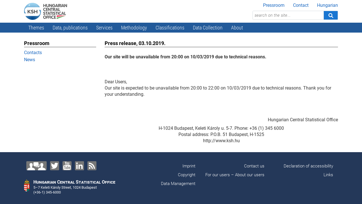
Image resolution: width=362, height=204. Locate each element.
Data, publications (70, 28)
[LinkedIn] (79, 165)
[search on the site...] (288, 15)
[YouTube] (67, 165)
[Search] (331, 15)
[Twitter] (54, 165)
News (29, 59)
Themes (36, 28)
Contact (301, 5)
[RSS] (91, 165)
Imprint (188, 166)
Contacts (33, 52)
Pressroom (274, 5)
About (237, 28)
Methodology (134, 28)
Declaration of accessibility (308, 166)
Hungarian (327, 5)
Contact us (254, 166)
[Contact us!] (36, 165)
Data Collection (208, 28)
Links (328, 174)
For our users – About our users (234, 174)
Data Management (178, 183)
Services (104, 28)
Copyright (186, 174)
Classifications (170, 28)
